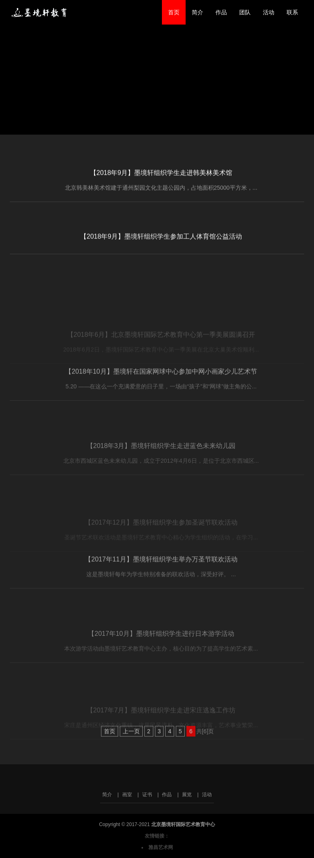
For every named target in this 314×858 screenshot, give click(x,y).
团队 (245, 12)
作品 (221, 12)
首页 (173, 12)
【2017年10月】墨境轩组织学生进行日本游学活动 (161, 657)
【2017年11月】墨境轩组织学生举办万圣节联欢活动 (161, 582)
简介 (197, 12)
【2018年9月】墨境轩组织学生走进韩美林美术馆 (161, 176)
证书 (147, 794)
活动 (268, 12)
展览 (187, 794)
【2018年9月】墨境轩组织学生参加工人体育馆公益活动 (161, 241)
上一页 (131, 739)
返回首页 (28, 127)
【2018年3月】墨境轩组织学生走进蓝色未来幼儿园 (161, 469)
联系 (292, 12)
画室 (127, 794)
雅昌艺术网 (160, 847)
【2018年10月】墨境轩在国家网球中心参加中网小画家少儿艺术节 (161, 395)
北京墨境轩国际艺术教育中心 (41, 12)
